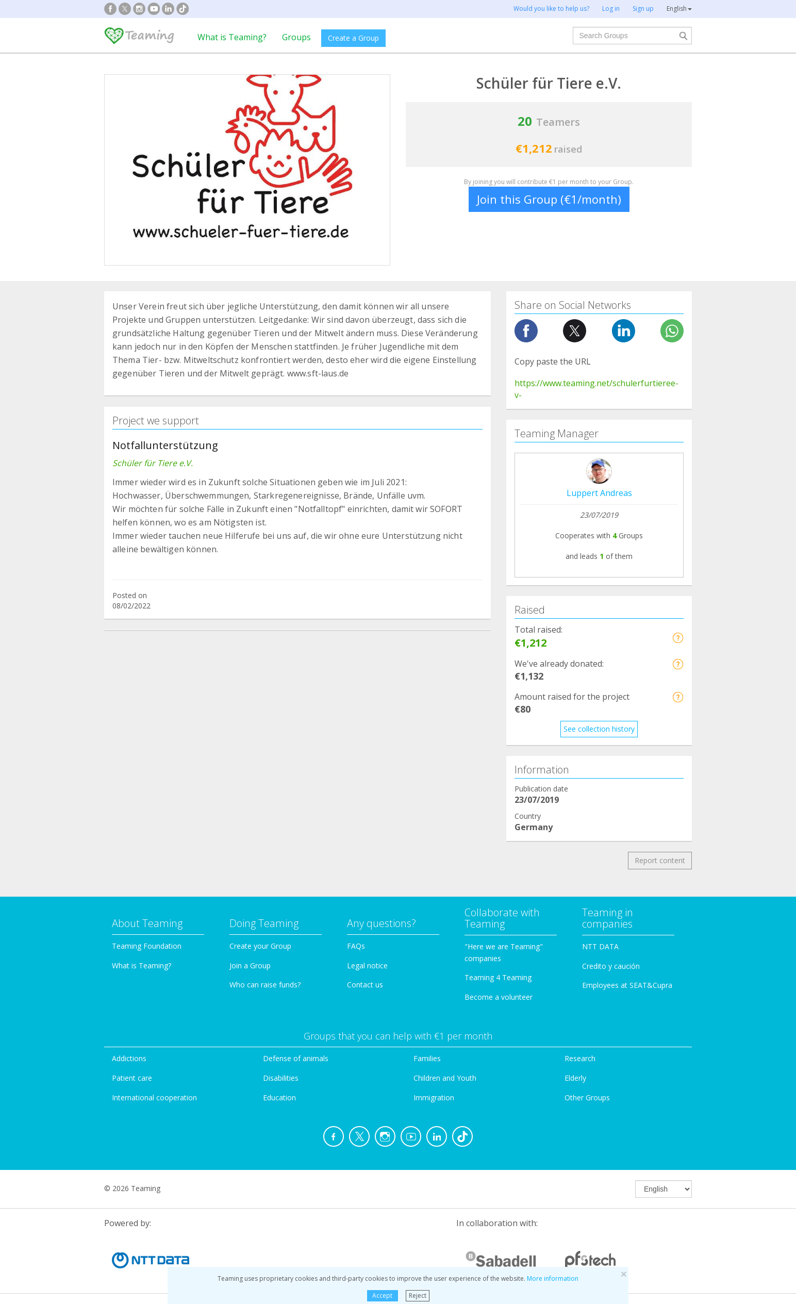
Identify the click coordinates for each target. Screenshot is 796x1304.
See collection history (599, 729)
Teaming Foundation (146, 946)
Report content (660, 860)
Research (580, 1058)
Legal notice (367, 965)
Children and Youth (444, 1078)
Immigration (433, 1097)
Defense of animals (295, 1058)
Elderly (575, 1078)
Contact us (365, 984)
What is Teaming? (232, 37)
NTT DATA (600, 946)
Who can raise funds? (265, 984)
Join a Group (250, 965)
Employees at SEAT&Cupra (627, 985)
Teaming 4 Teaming (498, 977)
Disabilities (281, 1078)
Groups (296, 37)
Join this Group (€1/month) (549, 199)
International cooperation (154, 1097)
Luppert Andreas (599, 493)
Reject (417, 1295)
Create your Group (260, 946)
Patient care (132, 1078)
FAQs (356, 946)
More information (552, 1278)
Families (427, 1058)
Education (279, 1097)
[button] (678, 637)
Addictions (129, 1058)
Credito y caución (611, 966)
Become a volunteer (499, 997)
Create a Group (353, 38)
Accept (382, 1295)
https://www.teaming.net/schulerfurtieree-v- (596, 389)
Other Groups (587, 1097)
